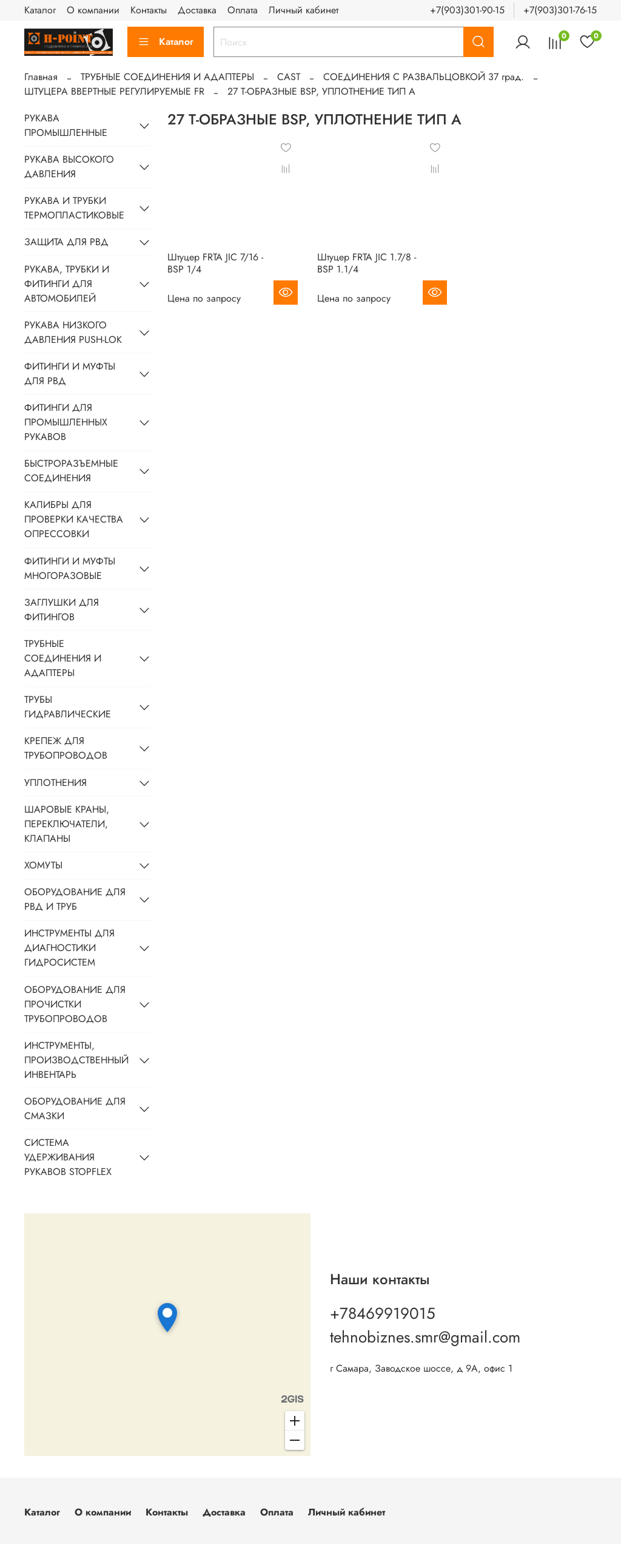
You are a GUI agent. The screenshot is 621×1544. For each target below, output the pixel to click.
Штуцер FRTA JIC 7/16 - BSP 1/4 (215, 263)
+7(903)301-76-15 (560, 10)
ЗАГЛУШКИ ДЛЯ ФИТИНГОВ (61, 609)
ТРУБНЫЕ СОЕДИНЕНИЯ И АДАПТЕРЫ (167, 77)
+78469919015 (382, 1313)
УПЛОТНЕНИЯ (55, 783)
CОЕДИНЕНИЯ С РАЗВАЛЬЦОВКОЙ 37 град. (423, 77)
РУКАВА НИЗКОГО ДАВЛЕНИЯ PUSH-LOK (73, 332)
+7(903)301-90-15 (467, 10)
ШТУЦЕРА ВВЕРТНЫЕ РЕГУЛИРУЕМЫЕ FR (114, 91)
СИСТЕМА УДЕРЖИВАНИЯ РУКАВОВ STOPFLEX (68, 1157)
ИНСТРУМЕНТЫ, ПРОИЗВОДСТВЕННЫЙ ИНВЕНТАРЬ (76, 1060)
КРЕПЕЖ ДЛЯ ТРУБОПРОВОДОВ (65, 748)
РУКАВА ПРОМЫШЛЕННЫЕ (65, 125)
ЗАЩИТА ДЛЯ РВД (66, 242)
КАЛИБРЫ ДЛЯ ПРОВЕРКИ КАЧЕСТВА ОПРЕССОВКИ (73, 519)
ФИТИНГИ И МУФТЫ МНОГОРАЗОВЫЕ (69, 568)
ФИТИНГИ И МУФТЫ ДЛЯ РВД (69, 373)
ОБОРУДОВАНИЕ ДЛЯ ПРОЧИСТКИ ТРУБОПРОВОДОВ (75, 1004)
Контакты (148, 10)
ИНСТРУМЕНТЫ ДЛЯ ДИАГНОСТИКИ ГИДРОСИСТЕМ (69, 947)
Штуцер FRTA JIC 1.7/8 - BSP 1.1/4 (366, 263)
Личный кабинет (303, 10)
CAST (288, 77)
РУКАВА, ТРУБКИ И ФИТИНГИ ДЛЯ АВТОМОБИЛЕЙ (66, 283)
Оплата (242, 10)
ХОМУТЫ (43, 865)
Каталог (40, 10)
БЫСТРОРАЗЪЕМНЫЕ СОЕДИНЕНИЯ (71, 470)
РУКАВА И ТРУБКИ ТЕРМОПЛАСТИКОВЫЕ (74, 208)
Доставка (197, 10)
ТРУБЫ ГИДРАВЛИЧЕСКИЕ (67, 706)
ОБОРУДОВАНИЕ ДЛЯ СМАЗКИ (75, 1108)
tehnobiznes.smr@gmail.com (425, 1337)
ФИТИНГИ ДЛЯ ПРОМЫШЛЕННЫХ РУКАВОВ (65, 422)
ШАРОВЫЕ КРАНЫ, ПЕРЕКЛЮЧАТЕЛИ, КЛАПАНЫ (66, 823)
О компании (93, 10)
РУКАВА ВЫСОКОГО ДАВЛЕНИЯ (69, 166)
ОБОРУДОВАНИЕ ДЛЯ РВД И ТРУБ (75, 899)
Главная (41, 77)
